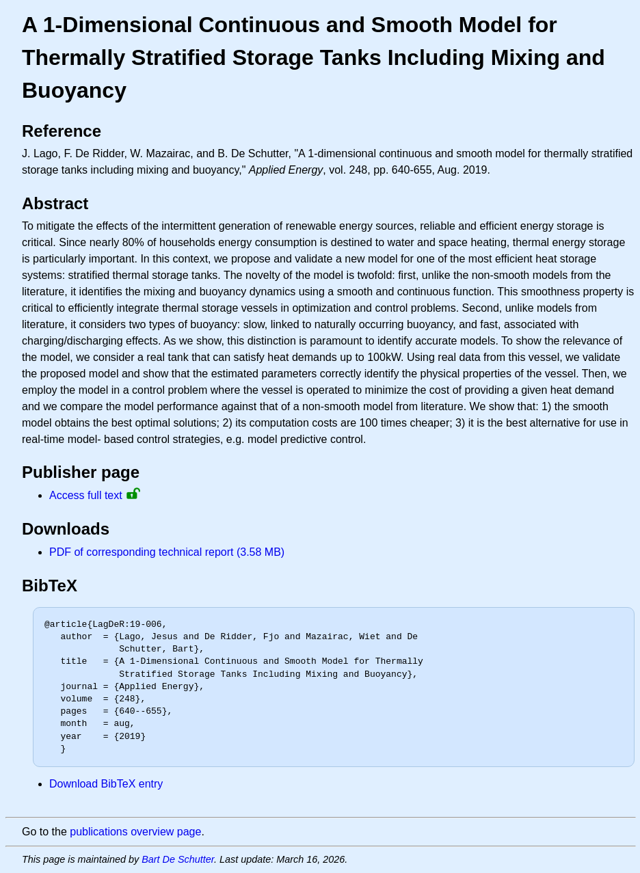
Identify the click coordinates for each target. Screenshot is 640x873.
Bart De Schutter (178, 859)
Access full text (85, 495)
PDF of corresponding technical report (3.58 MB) (166, 552)
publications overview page (135, 831)
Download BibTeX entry (106, 784)
